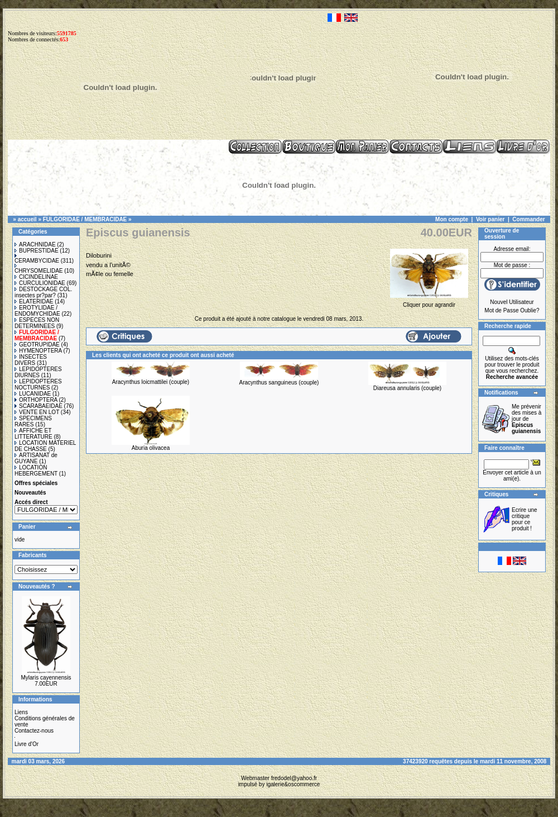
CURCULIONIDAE (40, 283)
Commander (528, 219)
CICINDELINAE (36, 277)
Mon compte (451, 219)
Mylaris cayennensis (46, 677)
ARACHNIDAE (35, 244)
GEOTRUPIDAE (37, 344)
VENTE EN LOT (37, 412)
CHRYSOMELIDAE (39, 269)
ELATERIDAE (34, 301)
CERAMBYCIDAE (37, 259)
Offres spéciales (36, 483)
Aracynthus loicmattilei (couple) (150, 382)
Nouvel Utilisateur (511, 302)
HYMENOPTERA (38, 351)
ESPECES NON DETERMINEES (37, 323)
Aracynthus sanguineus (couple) (279, 382)
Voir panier (490, 219)
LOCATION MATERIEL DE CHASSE (45, 446)
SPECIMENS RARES (33, 421)
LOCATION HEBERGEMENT (36, 470)
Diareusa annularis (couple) (407, 388)
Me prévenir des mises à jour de (526, 418)
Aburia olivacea (151, 448)
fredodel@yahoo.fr (294, 778)
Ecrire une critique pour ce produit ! (524, 519)
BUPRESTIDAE (37, 251)
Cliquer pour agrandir (429, 302)
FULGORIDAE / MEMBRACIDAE (85, 219)
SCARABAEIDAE (38, 406)
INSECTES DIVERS (31, 360)
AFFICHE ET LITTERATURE (33, 434)
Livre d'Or (27, 744)
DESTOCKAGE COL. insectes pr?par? (43, 292)
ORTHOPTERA (36, 400)
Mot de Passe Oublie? (511, 310)
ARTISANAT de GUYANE (36, 458)
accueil (27, 219)
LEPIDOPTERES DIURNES (38, 372)
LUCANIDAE (33, 394)
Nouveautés (30, 493)
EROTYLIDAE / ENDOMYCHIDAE (37, 311)
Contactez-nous (34, 731)
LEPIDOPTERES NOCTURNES (38, 384)
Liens (21, 712)
